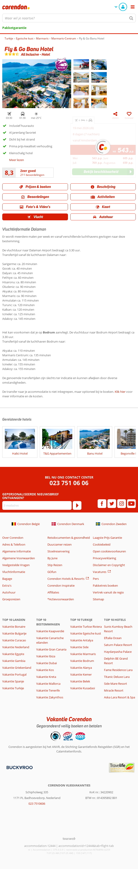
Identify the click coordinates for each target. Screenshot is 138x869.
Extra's (6, 585)
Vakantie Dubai (46, 663)
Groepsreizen (11, 599)
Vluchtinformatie (13, 572)
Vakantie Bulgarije (14, 633)
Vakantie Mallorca (48, 684)
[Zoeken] (131, 18)
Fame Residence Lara (118, 670)
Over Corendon (12, 538)
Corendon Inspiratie (61, 585)
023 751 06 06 (69, 483)
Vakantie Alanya (81, 668)
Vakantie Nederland (15, 647)
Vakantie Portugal (14, 674)
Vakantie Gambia (13, 661)
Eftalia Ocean (113, 638)
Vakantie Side (79, 647)
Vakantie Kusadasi (82, 688)
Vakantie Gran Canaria (51, 649)
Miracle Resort (113, 690)
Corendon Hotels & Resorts (65, 579)
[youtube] (131, 504)
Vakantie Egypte (13, 654)
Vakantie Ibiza (45, 656)
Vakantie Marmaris (83, 654)
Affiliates (53, 592)
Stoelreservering (58, 551)
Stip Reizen (54, 565)
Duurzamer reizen (59, 544)
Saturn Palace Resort (118, 645)
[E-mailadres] (37, 505)
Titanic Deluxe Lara (117, 677)
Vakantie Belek (80, 681)
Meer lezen (16, 160)
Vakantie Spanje (13, 681)
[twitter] (111, 504)
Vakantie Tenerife (48, 690)
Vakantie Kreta (46, 677)
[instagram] (121, 504)
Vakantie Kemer (81, 674)
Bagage (7, 579)
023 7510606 (37, 803)
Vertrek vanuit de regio (108, 592)
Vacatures (99, 572)
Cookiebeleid (101, 544)
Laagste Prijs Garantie (107, 538)
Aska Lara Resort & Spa (119, 697)
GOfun (51, 572)
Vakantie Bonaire (13, 626)
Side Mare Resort (115, 684)
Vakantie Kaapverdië (50, 631)
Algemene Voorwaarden (18, 558)
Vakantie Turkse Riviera (86, 626)
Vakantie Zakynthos (49, 697)
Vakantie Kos (45, 670)
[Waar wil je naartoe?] (69, 18)
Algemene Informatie (16, 551)
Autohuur (9, 592)
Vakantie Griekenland (16, 668)
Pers (96, 579)
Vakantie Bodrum (82, 661)
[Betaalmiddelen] (19, 767)
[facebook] (102, 504)
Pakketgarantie (14, 28)
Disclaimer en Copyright (109, 565)
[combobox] (69, 18)
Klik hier (120, 392)
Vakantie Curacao (14, 640)
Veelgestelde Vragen (16, 565)
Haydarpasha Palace (118, 652)
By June (52, 558)
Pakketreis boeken (105, 585)
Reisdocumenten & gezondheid (68, 538)
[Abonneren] (77, 505)
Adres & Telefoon (13, 544)
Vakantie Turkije (13, 688)
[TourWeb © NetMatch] (69, 838)
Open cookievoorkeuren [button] (109, 551)
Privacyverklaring (104, 558)
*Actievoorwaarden (60, 599)
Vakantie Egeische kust (85, 633)
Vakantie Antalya (81, 640)
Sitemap (98, 599)
